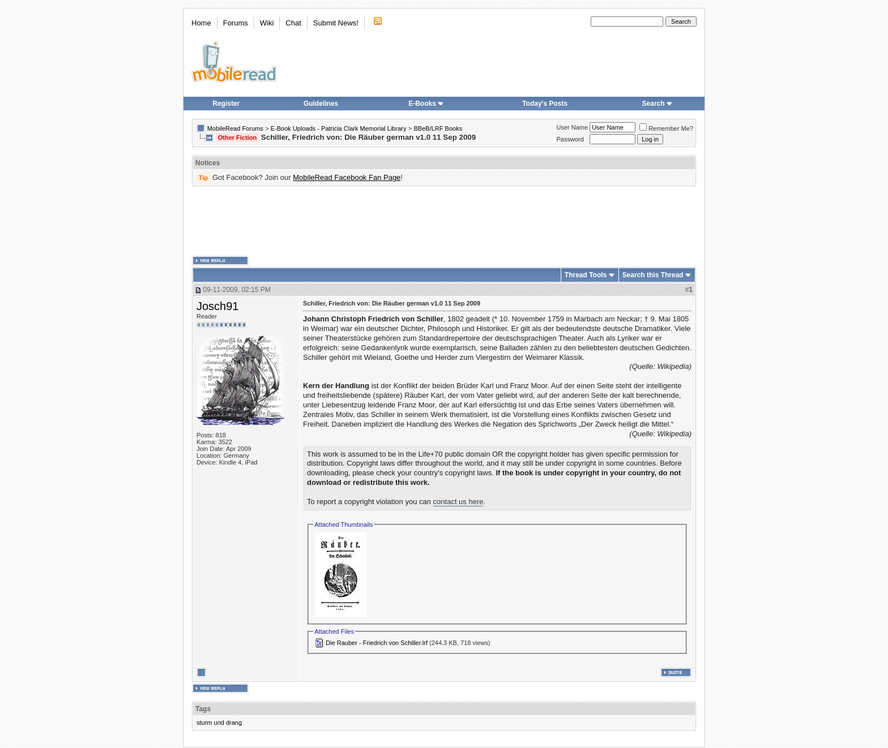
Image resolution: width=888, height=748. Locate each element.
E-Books (426, 104)
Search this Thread (653, 275)
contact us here (458, 501)
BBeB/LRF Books (438, 128)
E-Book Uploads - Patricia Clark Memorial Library (339, 128)
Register (226, 104)
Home (201, 23)
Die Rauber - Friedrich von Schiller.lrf (377, 642)
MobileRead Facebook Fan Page (346, 177)
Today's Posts (544, 104)
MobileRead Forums (235, 128)
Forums (235, 23)
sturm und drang (219, 722)
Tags (203, 709)
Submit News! (335, 23)
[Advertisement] (444, 221)
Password (570, 139)
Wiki (267, 23)
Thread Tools (586, 275)
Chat (293, 23)
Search (657, 104)
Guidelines (321, 104)
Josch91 (218, 306)
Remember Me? (666, 128)
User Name (572, 127)
